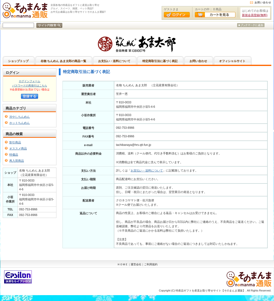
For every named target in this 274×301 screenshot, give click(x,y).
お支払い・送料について (147, 170)
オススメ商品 (18, 148)
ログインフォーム (29, 81)
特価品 (13, 154)
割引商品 (15, 142)
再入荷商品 (16, 160)
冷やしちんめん (19, 116)
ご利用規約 (151, 264)
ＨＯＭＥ (122, 264)
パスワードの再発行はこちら (29, 85)
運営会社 (136, 264)
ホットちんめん (19, 123)
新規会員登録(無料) (254, 15)
